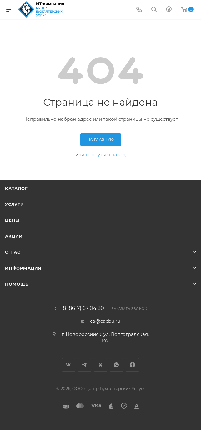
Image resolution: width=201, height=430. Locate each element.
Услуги (14, 204)
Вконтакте (68, 365)
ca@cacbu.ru (105, 321)
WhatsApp (116, 365)
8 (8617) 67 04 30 (83, 308)
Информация (23, 268)
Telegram (84, 365)
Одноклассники (100, 365)
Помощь (16, 283)
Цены (12, 220)
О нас (12, 252)
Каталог (16, 188)
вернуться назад (106, 155)
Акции (14, 236)
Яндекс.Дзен (132, 365)
